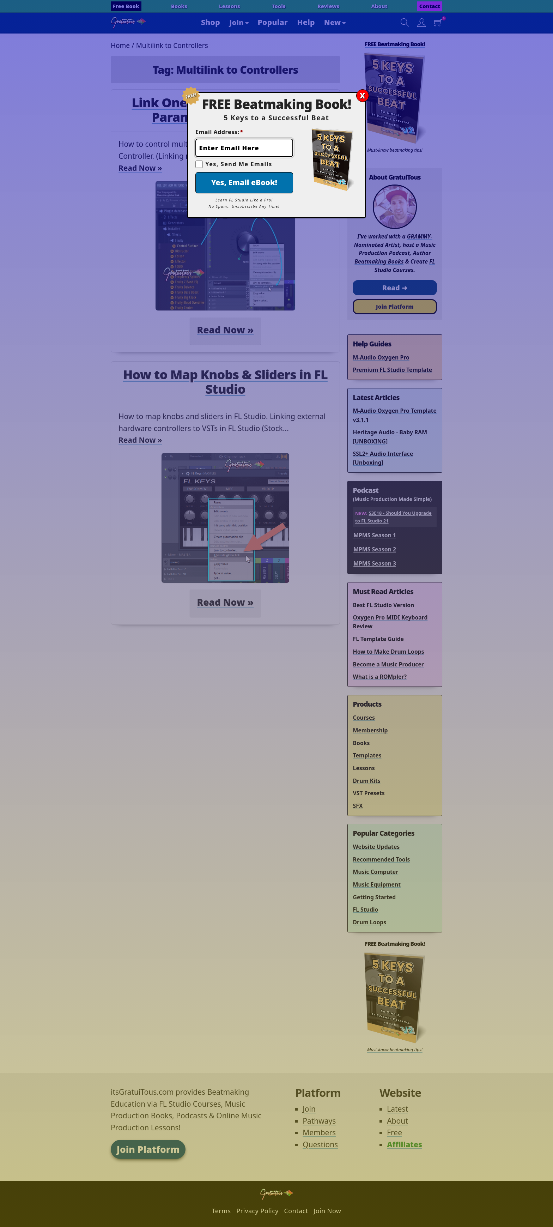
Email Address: (219, 132)
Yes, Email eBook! (244, 182)
